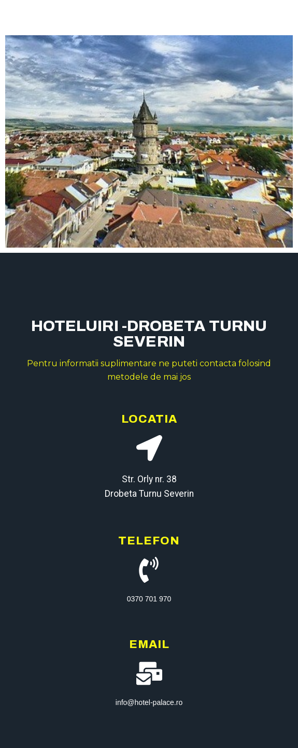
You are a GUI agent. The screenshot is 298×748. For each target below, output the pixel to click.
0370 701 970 (149, 599)
